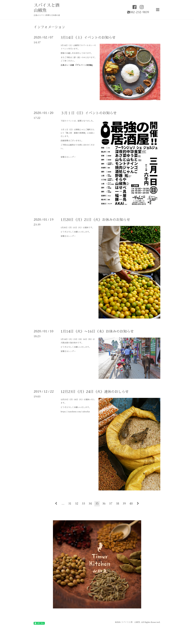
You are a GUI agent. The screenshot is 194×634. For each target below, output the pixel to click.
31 (69, 503)
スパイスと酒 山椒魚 (130, 622)
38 (117, 503)
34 (90, 503)
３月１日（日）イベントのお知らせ (89, 113)
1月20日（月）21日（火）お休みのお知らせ (95, 219)
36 (103, 503)
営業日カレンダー (68, 157)
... (63, 503)
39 (124, 503)
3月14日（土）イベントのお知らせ (88, 37)
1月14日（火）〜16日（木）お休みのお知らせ (97, 331)
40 (131, 503)
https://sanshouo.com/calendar (75, 412)
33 (83, 503)
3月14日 (64, 45)
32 (76, 503)
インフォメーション (49, 27)
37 (110, 503)
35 (97, 503)
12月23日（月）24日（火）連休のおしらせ (95, 391)
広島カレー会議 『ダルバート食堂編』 (77, 65)
